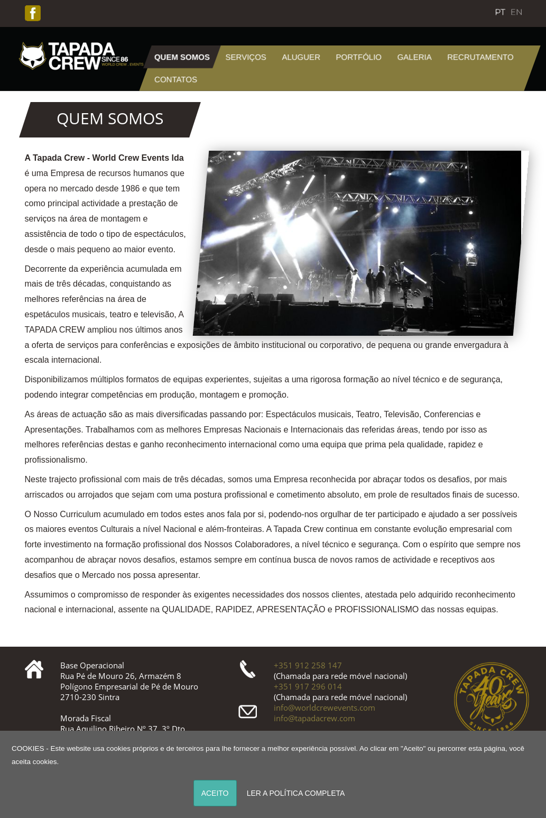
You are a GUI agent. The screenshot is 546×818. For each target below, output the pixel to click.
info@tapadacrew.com (314, 718)
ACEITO (215, 793)
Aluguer (301, 56)
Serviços (246, 56)
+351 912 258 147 (308, 665)
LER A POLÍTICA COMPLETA (296, 793)
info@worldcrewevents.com (324, 707)
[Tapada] (80, 54)
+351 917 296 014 (308, 686)
